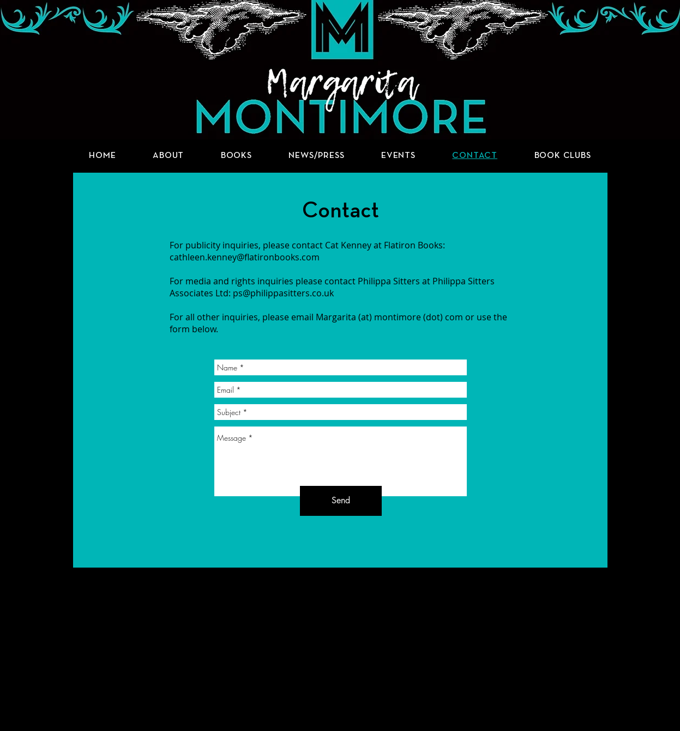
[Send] (341, 501)
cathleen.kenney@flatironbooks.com (245, 257)
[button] (236, 156)
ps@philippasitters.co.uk (283, 293)
